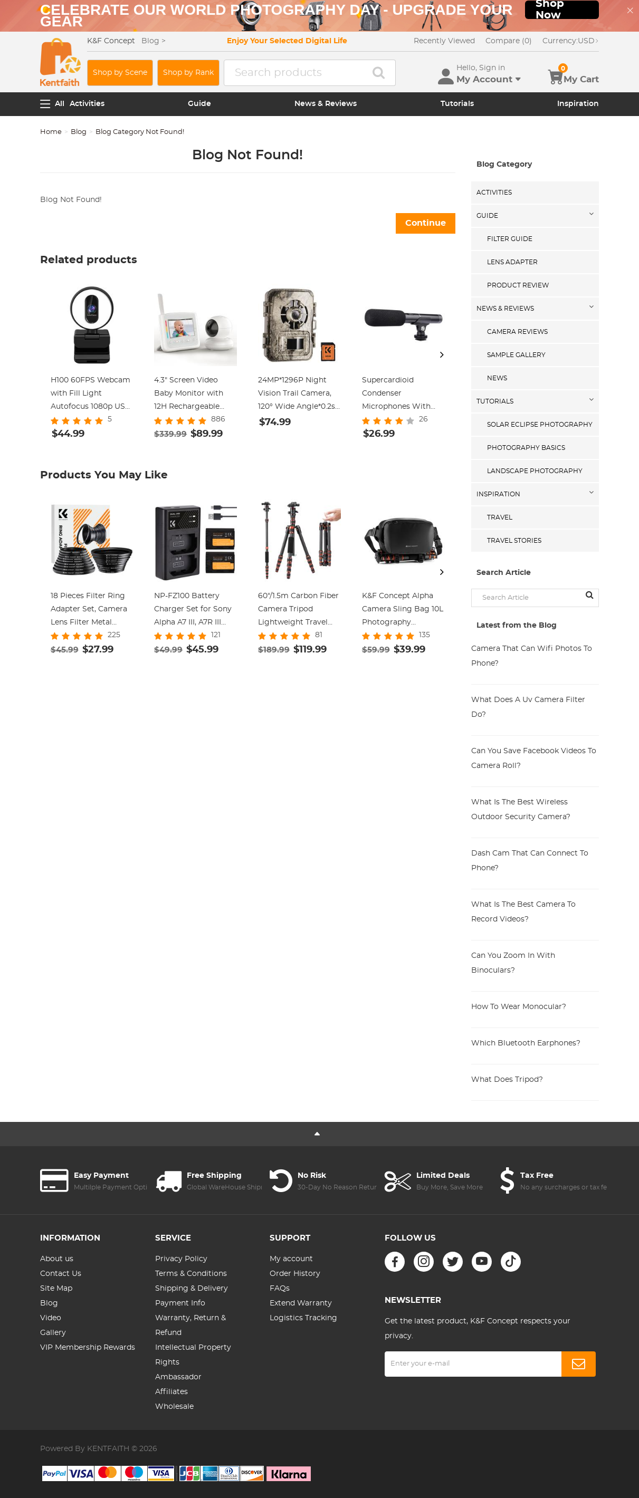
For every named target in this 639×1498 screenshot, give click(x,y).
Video (50, 1318)
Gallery (53, 1333)
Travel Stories (514, 540)
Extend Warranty (301, 1303)
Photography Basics (526, 448)
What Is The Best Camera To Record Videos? (523, 912)
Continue (425, 223)
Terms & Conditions (191, 1274)
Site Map (56, 1288)
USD (570, 41)
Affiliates (171, 1392)
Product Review (518, 285)
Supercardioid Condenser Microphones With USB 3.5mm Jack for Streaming (399, 395)
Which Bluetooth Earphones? (525, 1043)
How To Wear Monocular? (518, 1007)
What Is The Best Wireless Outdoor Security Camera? (520, 810)
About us (56, 1259)
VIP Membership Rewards (87, 1347)
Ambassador (178, 1377)
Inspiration (578, 104)
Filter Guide (509, 239)
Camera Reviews (517, 332)
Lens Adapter (512, 262)
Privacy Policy (181, 1259)
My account (291, 1259)
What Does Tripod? (507, 1079)
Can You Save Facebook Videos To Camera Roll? (533, 758)
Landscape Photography (535, 471)
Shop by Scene (120, 72)
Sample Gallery (516, 355)
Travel (499, 517)
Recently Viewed (444, 41)
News (497, 378)
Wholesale (174, 1406)
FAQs (280, 1288)
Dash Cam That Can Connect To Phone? (529, 861)
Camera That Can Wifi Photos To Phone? (531, 656)
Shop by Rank (188, 72)
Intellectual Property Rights (193, 1355)
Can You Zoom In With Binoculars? (513, 963)
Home (51, 132)
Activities (87, 104)
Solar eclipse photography (540, 424)
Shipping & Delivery (191, 1288)
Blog (79, 132)
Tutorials (457, 104)
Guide (199, 104)
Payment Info (180, 1303)
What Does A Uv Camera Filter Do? (528, 707)
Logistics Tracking (303, 1318)
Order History (295, 1274)
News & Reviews (325, 104)
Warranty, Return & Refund (190, 1325)
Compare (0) (508, 41)
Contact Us (60, 1274)
